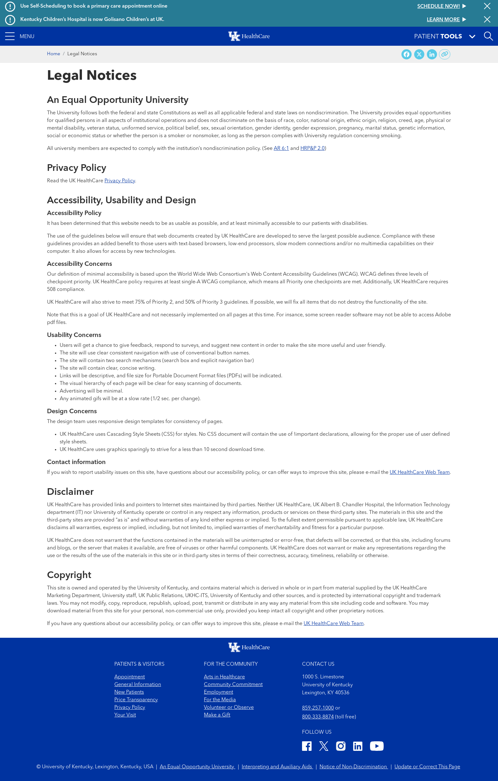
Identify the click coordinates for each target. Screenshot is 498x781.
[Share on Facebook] (406, 54)
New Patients (129, 692)
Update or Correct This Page (427, 767)
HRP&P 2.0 (312, 148)
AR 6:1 (281, 148)
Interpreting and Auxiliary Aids (277, 767)
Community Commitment (233, 684)
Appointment (129, 677)
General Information (137, 684)
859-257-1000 (318, 708)
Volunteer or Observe (229, 707)
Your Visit (125, 715)
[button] (19, 36)
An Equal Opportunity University (197, 767)
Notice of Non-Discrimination (354, 767)
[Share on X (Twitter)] (419, 54)
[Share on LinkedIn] (432, 54)
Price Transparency (136, 700)
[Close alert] (487, 7)
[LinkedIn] (357, 747)
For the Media (220, 700)
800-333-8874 (318, 717)
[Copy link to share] (445, 54)
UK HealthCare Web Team (420, 472)
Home (53, 54)
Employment (218, 692)
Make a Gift (217, 715)
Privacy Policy (119, 181)
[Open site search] (488, 36)
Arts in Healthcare (224, 677)
